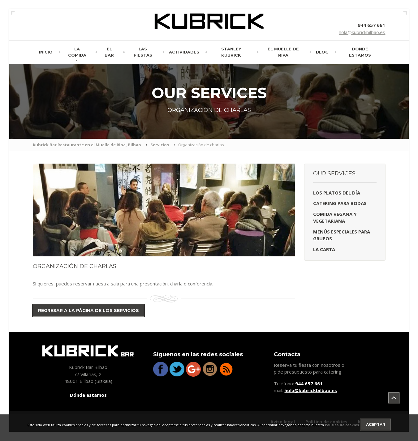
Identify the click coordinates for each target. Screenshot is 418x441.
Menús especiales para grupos (341, 235)
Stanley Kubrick (231, 52)
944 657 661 (371, 25)
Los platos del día (336, 193)
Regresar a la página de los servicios (88, 310)
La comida (77, 52)
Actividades (184, 51)
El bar (109, 52)
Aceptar (375, 424)
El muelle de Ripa (283, 52)
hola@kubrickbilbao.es (362, 32)
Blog (322, 51)
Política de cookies (342, 424)
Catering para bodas (340, 203)
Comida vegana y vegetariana (335, 217)
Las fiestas (143, 52)
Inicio (46, 51)
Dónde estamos (360, 52)
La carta (324, 249)
